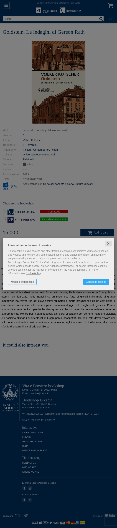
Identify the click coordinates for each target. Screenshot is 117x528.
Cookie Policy (33, 273)
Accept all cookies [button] (96, 281)
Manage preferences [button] (22, 281)
